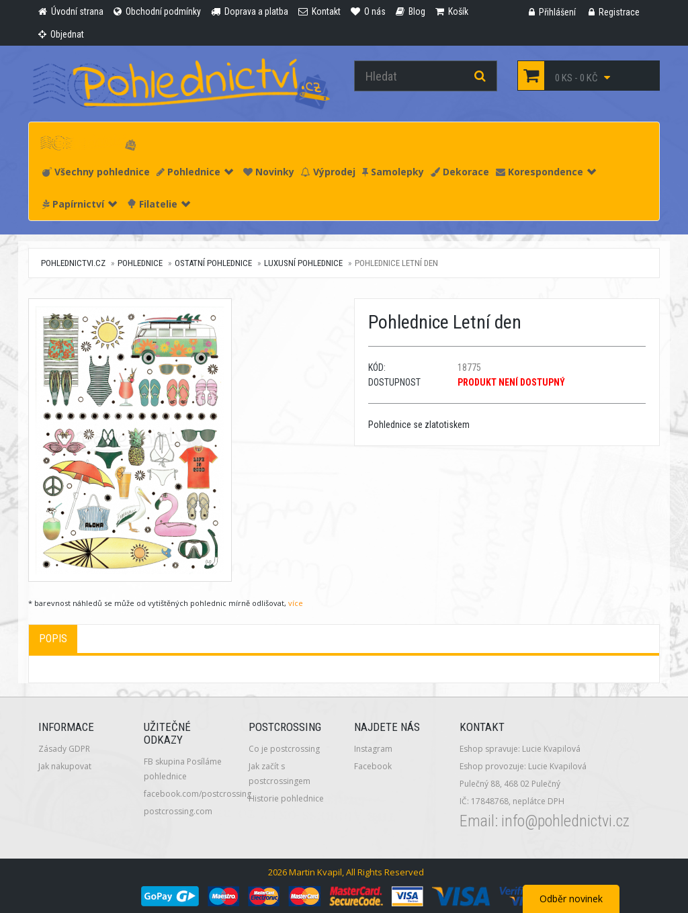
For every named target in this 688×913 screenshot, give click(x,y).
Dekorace (460, 171)
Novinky (268, 171)
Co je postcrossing (284, 748)
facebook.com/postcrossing (197, 793)
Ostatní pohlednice (213, 263)
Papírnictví (79, 204)
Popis (53, 638)
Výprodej (328, 171)
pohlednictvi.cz (73, 263)
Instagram (373, 748)
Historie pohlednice (286, 798)
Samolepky (393, 171)
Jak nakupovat (64, 766)
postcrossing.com (178, 811)
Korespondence (546, 171)
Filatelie (158, 204)
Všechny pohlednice (96, 171)
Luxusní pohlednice (303, 263)
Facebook (373, 766)
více (295, 603)
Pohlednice (195, 171)
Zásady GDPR (64, 748)
